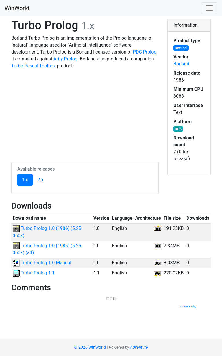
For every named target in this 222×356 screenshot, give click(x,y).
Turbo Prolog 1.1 (34, 273)
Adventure (139, 347)
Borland (181, 64)
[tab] (189, 25)
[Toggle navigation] (209, 8)
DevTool (181, 48)
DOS (178, 129)
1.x (27, 179)
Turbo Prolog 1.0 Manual (42, 262)
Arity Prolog (65, 59)
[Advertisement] (85, 114)
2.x (40, 179)
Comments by (195, 306)
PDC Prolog (144, 52)
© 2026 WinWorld (90, 347)
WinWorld (17, 8)
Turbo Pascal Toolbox (33, 66)
